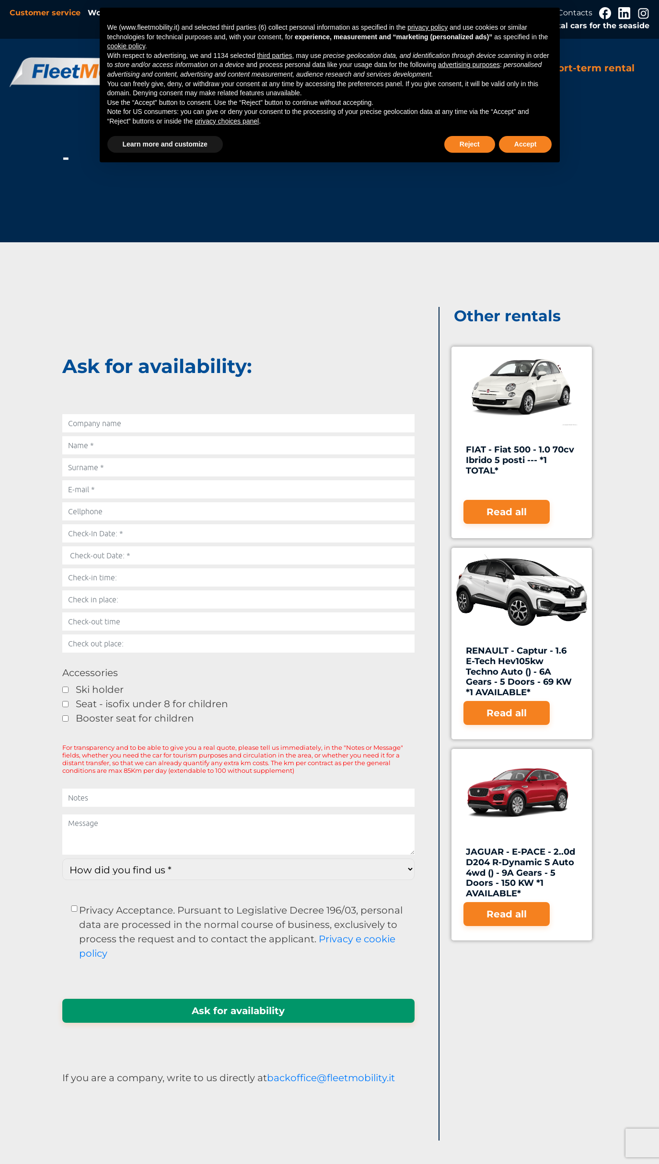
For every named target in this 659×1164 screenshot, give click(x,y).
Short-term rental (590, 68)
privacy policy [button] (427, 27)
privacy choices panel (227, 121)
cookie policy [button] (126, 46)
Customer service (46, 12)
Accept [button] (525, 144)
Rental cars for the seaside (595, 25)
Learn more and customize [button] (165, 144)
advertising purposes (469, 64)
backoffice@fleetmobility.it (331, 1078)
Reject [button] (470, 144)
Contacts (575, 12)
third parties (274, 55)
